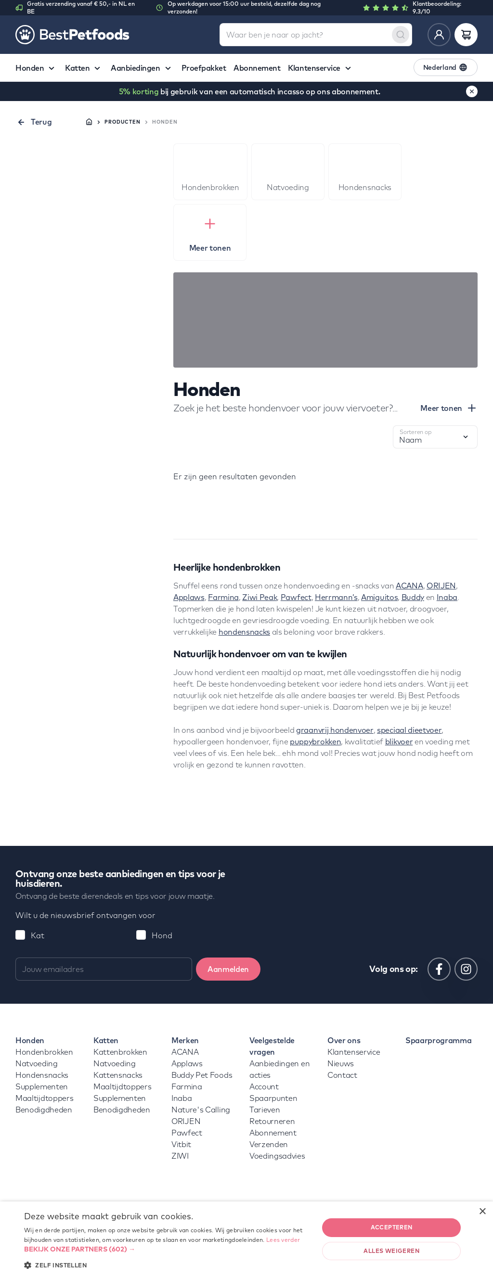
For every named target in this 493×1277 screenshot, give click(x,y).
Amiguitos (379, 597)
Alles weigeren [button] (391, 1250)
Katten (105, 1040)
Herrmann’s (336, 597)
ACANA (409, 585)
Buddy (413, 597)
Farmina (223, 597)
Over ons (343, 1040)
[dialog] (246, 1239)
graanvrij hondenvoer (335, 730)
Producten (122, 122)
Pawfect (296, 597)
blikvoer (399, 741)
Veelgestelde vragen (272, 1046)
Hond (162, 935)
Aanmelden (228, 969)
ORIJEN (441, 585)
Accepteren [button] (392, 1227)
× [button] (482, 1211)
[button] (167, 1249)
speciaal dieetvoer (409, 730)
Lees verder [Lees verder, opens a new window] (283, 1239)
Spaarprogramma (438, 1040)
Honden (29, 1040)
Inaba (447, 597)
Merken (185, 1040)
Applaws (189, 597)
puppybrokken (315, 741)
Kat (37, 935)
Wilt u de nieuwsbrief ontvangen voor (85, 915)
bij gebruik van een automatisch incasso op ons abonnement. (249, 91)
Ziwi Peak (259, 597)
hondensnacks (244, 632)
